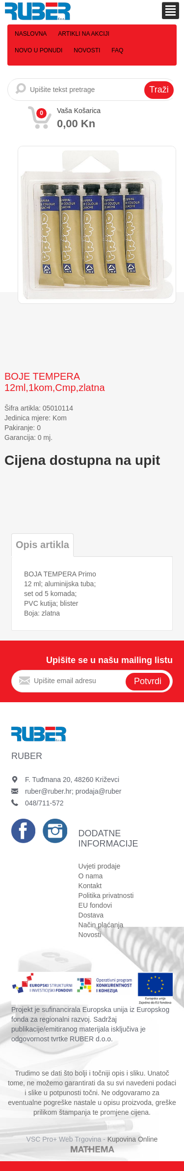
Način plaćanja (101, 925)
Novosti (87, 50)
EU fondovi (95, 905)
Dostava (91, 915)
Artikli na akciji (83, 33)
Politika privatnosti (106, 895)
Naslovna (31, 33)
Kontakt (90, 886)
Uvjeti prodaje (100, 866)
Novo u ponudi (38, 50)
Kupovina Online (132, 1139)
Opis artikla (42, 544)
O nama (91, 876)
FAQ (117, 50)
